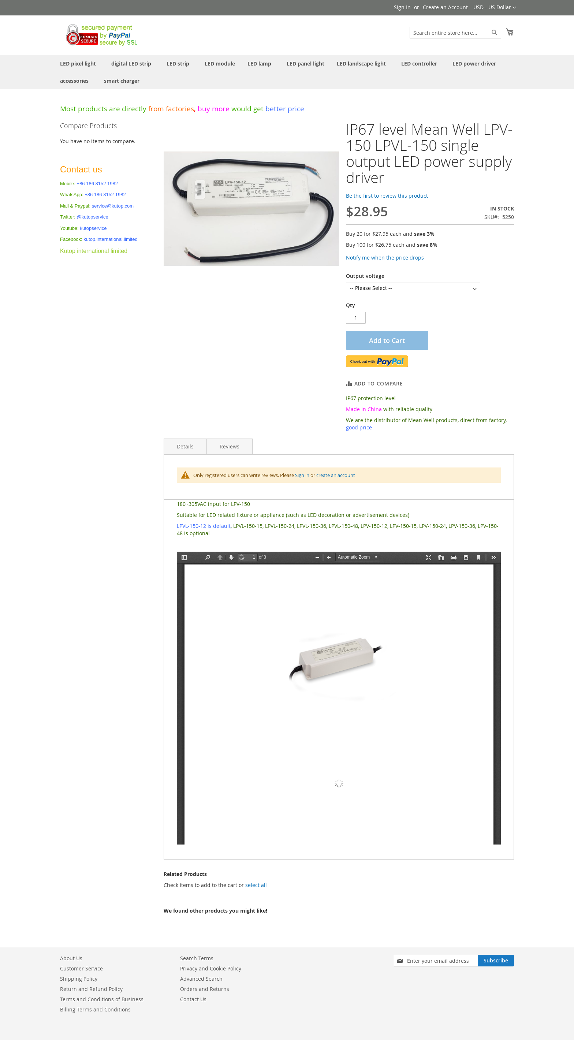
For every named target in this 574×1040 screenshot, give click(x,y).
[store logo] (99, 35)
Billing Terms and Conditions (95, 1009)
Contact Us (193, 999)
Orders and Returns (204, 988)
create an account (335, 475)
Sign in (302, 475)
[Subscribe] (496, 960)
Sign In (402, 7)
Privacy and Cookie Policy (210, 968)
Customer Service (81, 968)
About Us (71, 958)
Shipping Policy (78, 978)
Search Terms (196, 958)
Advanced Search (201, 978)
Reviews (229, 446)
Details (185, 446)
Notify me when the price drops (385, 257)
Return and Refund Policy (91, 988)
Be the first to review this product (387, 195)
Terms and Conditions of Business (102, 999)
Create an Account (445, 7)
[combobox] (455, 32)
